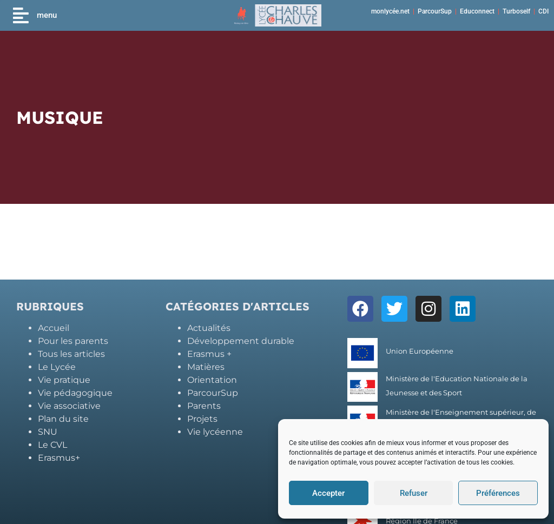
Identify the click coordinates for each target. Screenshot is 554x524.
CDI (543, 11)
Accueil (53, 328)
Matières (206, 367)
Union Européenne (419, 351)
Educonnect (477, 11)
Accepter (328, 493)
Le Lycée (57, 367)
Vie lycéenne (215, 432)
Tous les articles (71, 354)
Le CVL (52, 445)
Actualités (208, 328)
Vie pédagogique (75, 393)
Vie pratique (64, 380)
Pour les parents (73, 341)
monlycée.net (390, 11)
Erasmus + (209, 354)
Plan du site (63, 419)
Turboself (516, 11)
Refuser (413, 493)
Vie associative (69, 406)
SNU (47, 432)
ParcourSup (435, 11)
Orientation (212, 380)
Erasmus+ (59, 458)
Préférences (498, 493)
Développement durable (240, 341)
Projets (202, 419)
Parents (204, 406)
